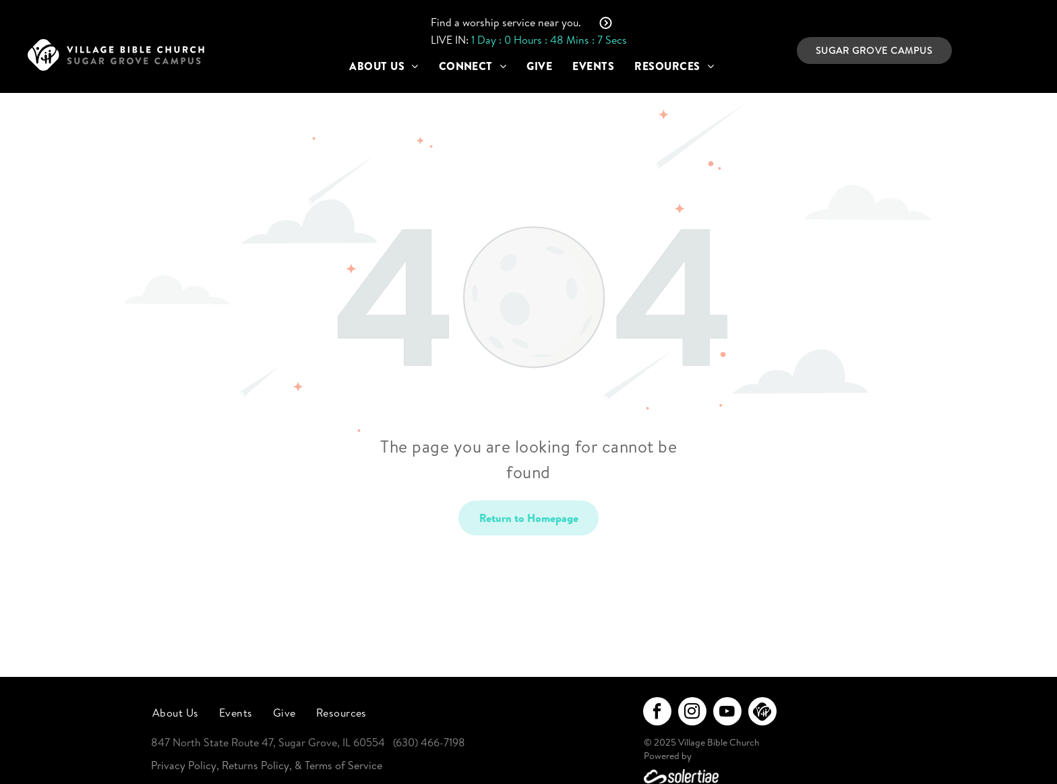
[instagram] (692, 713)
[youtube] (727, 713)
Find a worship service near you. (506, 22)
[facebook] (657, 713)
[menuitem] (383, 66)
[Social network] (762, 713)
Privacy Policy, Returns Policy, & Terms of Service (266, 765)
